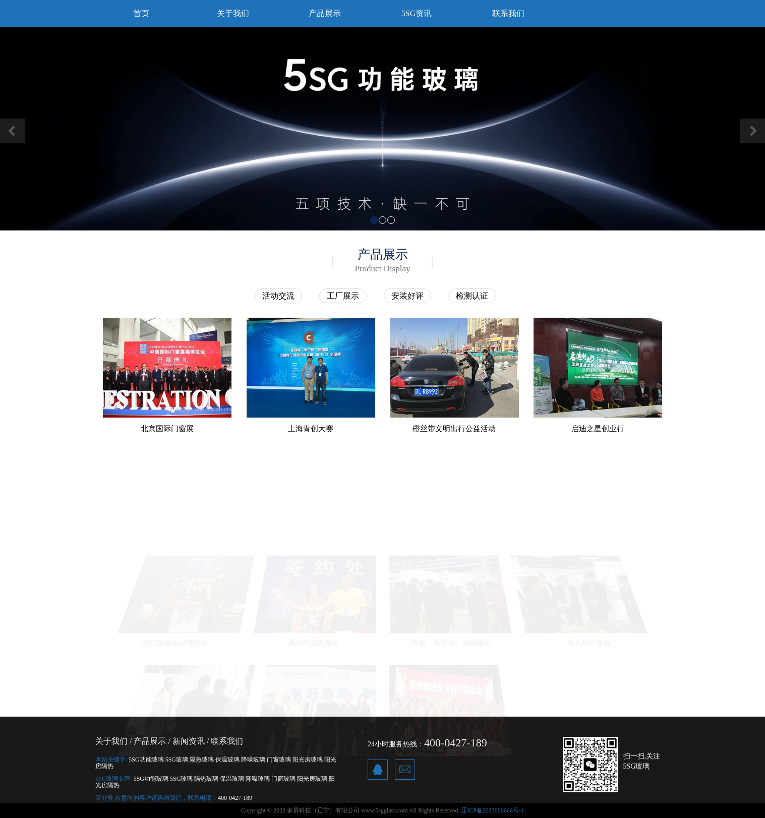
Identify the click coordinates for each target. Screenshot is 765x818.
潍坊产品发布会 (313, 640)
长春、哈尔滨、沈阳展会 (451, 640)
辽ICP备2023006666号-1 (492, 810)
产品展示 (325, 13)
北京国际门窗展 (167, 429)
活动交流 (278, 295)
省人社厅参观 (590, 640)
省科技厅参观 (175, 765)
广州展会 (313, 765)
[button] (57, 128)
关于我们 (233, 13)
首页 (141, 13)
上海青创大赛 (310, 429)
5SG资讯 (416, 13)
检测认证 (472, 295)
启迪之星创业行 (597, 429)
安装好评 (407, 295)
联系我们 (508, 13)
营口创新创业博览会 (175, 640)
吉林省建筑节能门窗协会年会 (451, 765)
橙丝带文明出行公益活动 (454, 429)
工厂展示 (343, 295)
